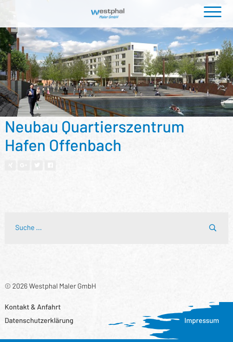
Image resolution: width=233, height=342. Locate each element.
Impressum (201, 320)
